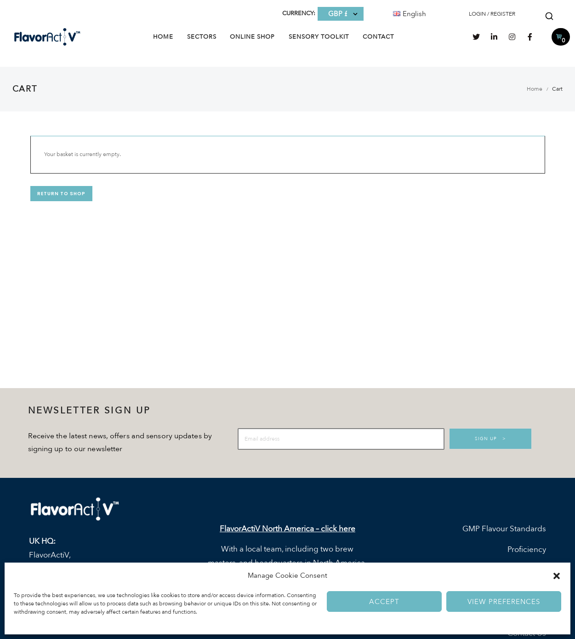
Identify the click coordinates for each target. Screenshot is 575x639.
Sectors (201, 37)
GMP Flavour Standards (504, 528)
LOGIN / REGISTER (492, 13)
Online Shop (252, 37)
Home (163, 37)
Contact (378, 37)
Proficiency (526, 550)
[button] (556, 576)
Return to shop (61, 193)
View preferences (503, 601)
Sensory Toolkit (319, 37)
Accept (384, 601)
